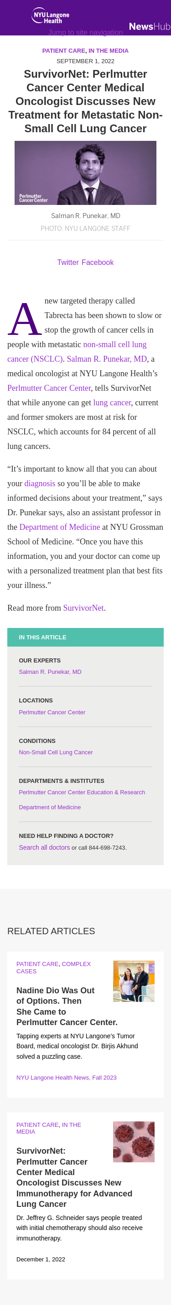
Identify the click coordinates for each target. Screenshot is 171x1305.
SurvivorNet (83, 608)
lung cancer (112, 402)
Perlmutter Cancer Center (49, 388)
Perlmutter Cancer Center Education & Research (82, 792)
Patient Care (37, 964)
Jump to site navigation (85, 32)
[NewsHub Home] (150, 26)
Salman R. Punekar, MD (107, 359)
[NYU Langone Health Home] (50, 17)
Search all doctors (44, 847)
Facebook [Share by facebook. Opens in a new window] (98, 262)
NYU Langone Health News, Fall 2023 (66, 1077)
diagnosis (40, 483)
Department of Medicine (60, 527)
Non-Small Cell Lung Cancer (56, 752)
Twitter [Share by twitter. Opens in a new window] (68, 262)
